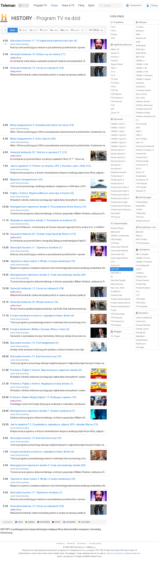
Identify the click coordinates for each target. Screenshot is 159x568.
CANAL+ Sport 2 (118, 135)
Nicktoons (141, 343)
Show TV (140, 172)
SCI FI (138, 168)
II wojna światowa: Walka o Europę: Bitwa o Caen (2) (39, 329)
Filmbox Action (143, 101)
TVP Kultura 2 (117, 98)
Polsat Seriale (142, 161)
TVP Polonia (116, 101)
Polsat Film (141, 153)
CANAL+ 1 (141, 60)
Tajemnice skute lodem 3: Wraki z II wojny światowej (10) (42, 261)
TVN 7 (113, 86)
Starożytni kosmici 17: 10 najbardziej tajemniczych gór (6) (43, 40)
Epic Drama (141, 94)
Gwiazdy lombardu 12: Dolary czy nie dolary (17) (37, 54)
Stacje (54, 5)
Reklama (71, 543)
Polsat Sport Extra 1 (120, 187)
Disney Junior (142, 329)
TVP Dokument (118, 314)
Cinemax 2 (141, 86)
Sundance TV (142, 180)
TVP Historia (116, 317)
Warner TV (141, 191)
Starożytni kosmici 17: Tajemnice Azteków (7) (36, 247)
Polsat (114, 34)
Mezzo (139, 235)
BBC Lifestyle (142, 254)
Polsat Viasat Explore (121, 299)
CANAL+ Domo (143, 258)
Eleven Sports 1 (118, 150)
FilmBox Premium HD (145, 116)
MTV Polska (141, 239)
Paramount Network (145, 146)
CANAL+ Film (142, 71)
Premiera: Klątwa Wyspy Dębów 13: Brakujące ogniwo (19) (43, 397)
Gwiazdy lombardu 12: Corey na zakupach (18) (37, 67)
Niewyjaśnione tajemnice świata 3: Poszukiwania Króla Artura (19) (48, 206)
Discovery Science (119, 258)
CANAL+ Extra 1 (118, 124)
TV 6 (113, 75)
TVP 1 (113, 27)
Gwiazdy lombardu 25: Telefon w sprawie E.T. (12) (38, 152)
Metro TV (115, 49)
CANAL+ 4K (141, 68)
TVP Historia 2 (117, 321)
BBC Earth (115, 232)
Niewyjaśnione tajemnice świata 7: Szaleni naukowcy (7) (42, 410)
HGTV (138, 269)
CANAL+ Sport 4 (118, 142)
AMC (138, 34)
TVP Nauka (116, 325)
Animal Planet (117, 228)
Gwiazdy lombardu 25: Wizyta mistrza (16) (34, 302)
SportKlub (115, 213)
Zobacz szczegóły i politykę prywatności (123, 553)
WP (112, 109)
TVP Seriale (141, 187)
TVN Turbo (141, 302)
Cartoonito (141, 321)
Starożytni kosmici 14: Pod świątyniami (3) (34, 342)
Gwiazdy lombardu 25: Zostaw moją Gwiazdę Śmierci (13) (43, 233)
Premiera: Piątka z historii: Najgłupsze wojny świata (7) (41, 383)
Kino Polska (141, 139)
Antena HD (141, 38)
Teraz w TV (68, 5)
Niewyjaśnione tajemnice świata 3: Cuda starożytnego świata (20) (48, 274)
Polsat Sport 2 (117, 180)
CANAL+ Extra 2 (118, 127)
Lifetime (140, 273)
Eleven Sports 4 (118, 161)
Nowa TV (115, 53)
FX (137, 120)
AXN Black (141, 45)
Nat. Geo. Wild (117, 288)
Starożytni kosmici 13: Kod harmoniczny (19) (35, 356)
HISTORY (115, 269)
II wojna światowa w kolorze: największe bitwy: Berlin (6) (42, 315)
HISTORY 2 (116, 273)
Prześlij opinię (95, 543)
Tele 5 (113, 68)
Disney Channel (143, 325)
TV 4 (113, 71)
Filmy (81, 5)
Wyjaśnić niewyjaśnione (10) (26, 179)
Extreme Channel (118, 172)
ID (112, 276)
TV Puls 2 (115, 83)
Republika (140, 206)
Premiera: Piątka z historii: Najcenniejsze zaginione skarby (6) (46, 370)
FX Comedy (141, 124)
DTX (113, 262)
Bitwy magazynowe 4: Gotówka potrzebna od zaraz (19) (42, 125)
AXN (138, 42)
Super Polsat (117, 64)
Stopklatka (141, 176)
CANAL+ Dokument (120, 235)
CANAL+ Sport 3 (118, 139)
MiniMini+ (140, 336)
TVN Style (140, 299)
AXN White (141, 53)
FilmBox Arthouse (144, 105)
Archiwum (81, 543)
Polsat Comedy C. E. (145, 150)
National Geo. (117, 284)
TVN (113, 38)
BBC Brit (139, 232)
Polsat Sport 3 (117, 183)
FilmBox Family (143, 112)
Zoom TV (115, 112)
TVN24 (139, 209)
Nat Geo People (118, 280)
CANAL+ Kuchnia (144, 262)
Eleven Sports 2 (118, 153)
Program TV (40, 5)
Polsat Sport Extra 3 (120, 194)
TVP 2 (113, 30)
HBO (138, 127)
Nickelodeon (142, 340)
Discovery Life (117, 254)
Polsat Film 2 (142, 157)
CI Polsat (115, 243)
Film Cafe (140, 98)
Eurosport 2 (116, 168)
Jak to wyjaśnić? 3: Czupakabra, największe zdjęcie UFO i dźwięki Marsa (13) (54, 424)
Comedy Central (143, 90)
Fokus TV (115, 265)
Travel (113, 310)
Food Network (142, 265)
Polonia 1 (115, 57)
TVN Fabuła (141, 183)
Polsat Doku (116, 295)
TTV (138, 295)
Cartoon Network (144, 317)
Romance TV (142, 165)
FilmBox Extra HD (144, 109)
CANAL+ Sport (118, 131)
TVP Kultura (116, 94)
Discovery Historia (119, 250)
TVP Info (140, 217)
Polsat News (142, 202)
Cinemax (140, 83)
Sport (91, 5)
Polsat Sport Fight (119, 202)
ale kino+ (140, 30)
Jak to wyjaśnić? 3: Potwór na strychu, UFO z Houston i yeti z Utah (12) (50, 165)
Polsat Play (141, 284)
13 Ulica (139, 27)
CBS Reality (116, 239)
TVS (113, 105)
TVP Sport (115, 217)
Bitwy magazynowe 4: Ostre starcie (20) (33, 138)
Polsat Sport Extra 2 (120, 191)
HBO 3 (139, 135)
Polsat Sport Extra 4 (120, 198)
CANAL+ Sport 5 (118, 146)
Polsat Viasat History (120, 302)
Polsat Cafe (141, 276)
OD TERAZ (94, 30)
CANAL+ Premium (144, 75)
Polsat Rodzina (143, 288)
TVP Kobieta (141, 306)
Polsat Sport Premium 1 (122, 206)
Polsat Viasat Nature (120, 306)
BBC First (140, 57)
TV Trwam (115, 336)
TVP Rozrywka (142, 243)
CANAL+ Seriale (143, 79)
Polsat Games (142, 280)
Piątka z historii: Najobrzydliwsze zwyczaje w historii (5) (42, 193)
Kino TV (139, 142)
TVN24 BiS (141, 213)
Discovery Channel (119, 247)
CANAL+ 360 (142, 64)
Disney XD (141, 332)
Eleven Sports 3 (118, 157)
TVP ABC (140, 347)
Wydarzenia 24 (143, 221)
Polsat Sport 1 (117, 176)
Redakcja (60, 543)
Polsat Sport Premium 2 (122, 209)
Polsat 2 (114, 60)
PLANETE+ (116, 291)
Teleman (7, 5)
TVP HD (114, 90)
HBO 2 (139, 131)
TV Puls (114, 79)
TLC (138, 291)
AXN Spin (140, 49)
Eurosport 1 (116, 165)
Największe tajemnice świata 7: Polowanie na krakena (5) (43, 220)
